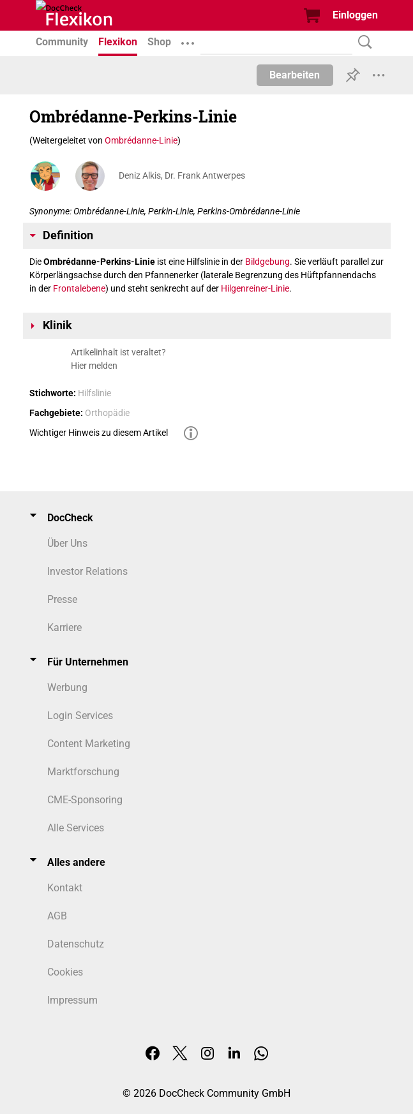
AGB (57, 916)
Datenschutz (75, 944)
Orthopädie (107, 413)
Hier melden (94, 365)
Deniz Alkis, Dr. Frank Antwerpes (182, 175)
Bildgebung (267, 261)
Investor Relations (87, 571)
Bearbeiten (294, 75)
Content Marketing (88, 744)
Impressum (72, 1000)
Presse (62, 599)
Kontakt (64, 888)
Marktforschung (83, 772)
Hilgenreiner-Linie (255, 288)
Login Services (80, 715)
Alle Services (75, 828)
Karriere (64, 627)
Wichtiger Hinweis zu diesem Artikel (98, 432)
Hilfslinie (94, 393)
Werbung (67, 687)
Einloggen (355, 15)
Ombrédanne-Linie (141, 140)
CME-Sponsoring (85, 800)
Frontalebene (79, 288)
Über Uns (67, 543)
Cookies (65, 972)
